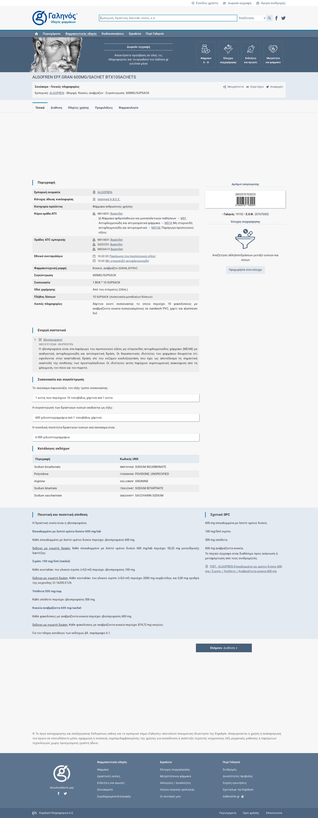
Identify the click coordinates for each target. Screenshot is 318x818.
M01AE (156, 228)
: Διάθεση (223, 648)
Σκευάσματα (105, 789)
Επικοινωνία (274, 812)
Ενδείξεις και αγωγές (111, 782)
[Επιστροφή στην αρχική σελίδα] (61, 777)
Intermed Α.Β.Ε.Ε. (109, 199)
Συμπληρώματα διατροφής (114, 796)
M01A (168, 223)
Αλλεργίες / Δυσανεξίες (175, 782)
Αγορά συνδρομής (271, 3)
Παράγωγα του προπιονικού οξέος (132, 256)
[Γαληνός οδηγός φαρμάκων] (54, 18)
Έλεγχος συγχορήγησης (175, 769)
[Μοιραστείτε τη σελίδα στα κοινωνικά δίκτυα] (233, 86)
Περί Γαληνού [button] (155, 34)
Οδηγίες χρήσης (80, 107)
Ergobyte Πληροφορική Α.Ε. (56, 812)
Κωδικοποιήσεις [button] (113, 34)
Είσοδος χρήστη (204, 3)
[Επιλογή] (251, 18)
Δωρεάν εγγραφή (237, 3)
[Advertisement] (147, 143)
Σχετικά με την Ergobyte (238, 789)
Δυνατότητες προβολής (238, 776)
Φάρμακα (103, 769)
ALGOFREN (56, 93)
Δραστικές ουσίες (108, 776)
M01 (183, 218)
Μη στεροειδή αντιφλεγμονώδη (127, 261)
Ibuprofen (116, 213)
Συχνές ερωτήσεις (235, 782)
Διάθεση (57, 107)
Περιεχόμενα (51, 34)
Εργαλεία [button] (135, 34)
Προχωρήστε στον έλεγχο (245, 269)
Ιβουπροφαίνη (52, 340)
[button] (269, 18)
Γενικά (40, 107)
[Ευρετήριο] (254, 86)
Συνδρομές (230, 769)
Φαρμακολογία (131, 107)
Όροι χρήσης (251, 812)
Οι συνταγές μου (170, 796)
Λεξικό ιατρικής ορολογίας (177, 789)
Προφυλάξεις (106, 107)
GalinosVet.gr (233, 796)
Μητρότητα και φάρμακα (175, 776)
